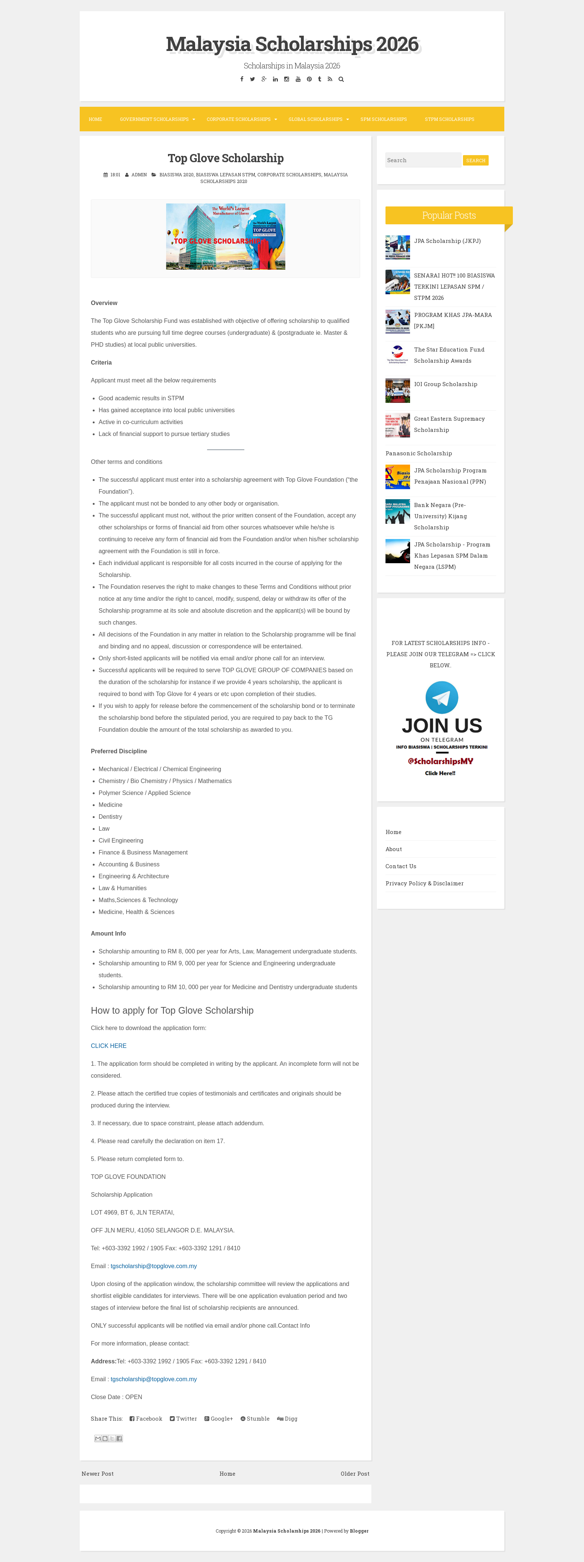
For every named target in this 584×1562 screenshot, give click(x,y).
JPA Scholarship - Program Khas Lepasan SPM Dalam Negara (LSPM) (452, 555)
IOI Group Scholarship (445, 384)
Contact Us (400, 866)
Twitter (183, 1418)
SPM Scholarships (384, 119)
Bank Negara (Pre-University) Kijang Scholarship (440, 516)
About (393, 849)
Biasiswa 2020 (176, 174)
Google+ (218, 1418)
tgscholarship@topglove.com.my (154, 1266)
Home (95, 119)
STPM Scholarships (450, 119)
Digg (287, 1418)
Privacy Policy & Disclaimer (424, 883)
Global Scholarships (316, 119)
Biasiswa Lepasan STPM (225, 174)
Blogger (359, 1531)
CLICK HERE (109, 1046)
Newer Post (98, 1473)
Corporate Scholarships (239, 119)
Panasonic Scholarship (418, 453)
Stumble (255, 1418)
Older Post (355, 1473)
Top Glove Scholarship (225, 157)
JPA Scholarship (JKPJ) (447, 240)
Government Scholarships (154, 119)
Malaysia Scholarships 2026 (292, 42)
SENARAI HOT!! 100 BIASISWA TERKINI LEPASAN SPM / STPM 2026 (454, 286)
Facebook (146, 1418)
